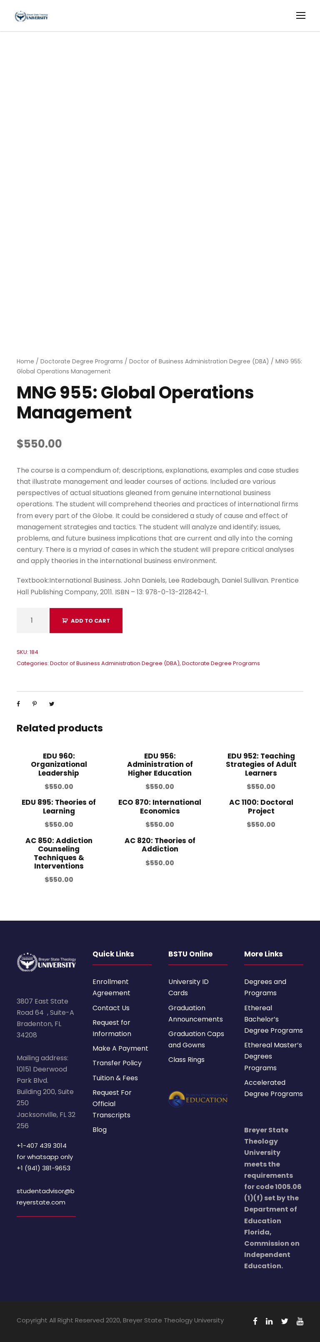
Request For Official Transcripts (112, 1104)
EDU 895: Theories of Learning (59, 806)
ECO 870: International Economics (159, 806)
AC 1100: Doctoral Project (261, 806)
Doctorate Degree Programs (81, 361)
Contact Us (111, 1008)
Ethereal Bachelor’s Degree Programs (273, 1019)
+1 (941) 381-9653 (43, 1168)
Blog (99, 1129)
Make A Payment (120, 1048)
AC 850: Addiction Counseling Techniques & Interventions (58, 853)
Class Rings (186, 1059)
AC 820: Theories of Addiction (160, 845)
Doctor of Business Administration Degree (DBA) (199, 361)
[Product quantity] (32, 620)
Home (25, 361)
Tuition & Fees (115, 1078)
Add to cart (90, 621)
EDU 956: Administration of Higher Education (160, 764)
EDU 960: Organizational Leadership (59, 764)
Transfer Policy (117, 1063)
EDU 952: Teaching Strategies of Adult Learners (261, 764)
